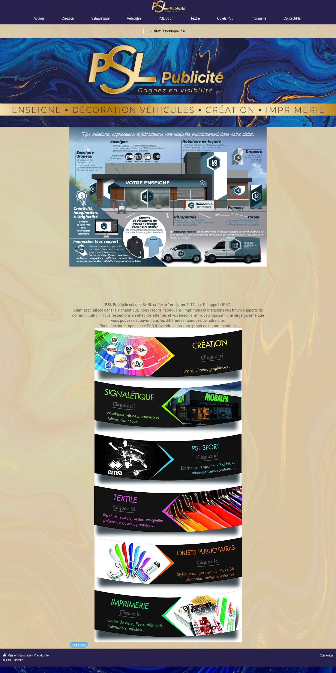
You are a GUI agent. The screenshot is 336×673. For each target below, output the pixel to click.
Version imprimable (17, 655)
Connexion (326, 655)
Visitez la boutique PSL (168, 31)
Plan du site (41, 655)
